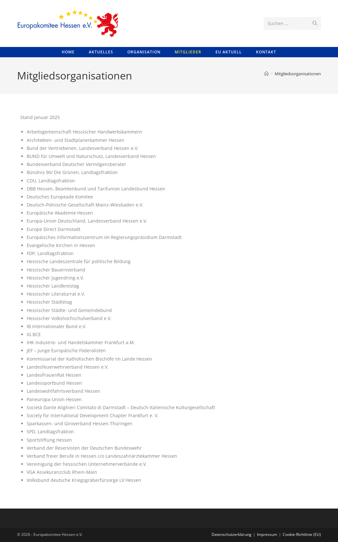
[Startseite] (266, 74)
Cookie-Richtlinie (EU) (302, 534)
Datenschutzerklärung (231, 534)
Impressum (267, 534)
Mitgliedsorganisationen (298, 74)
